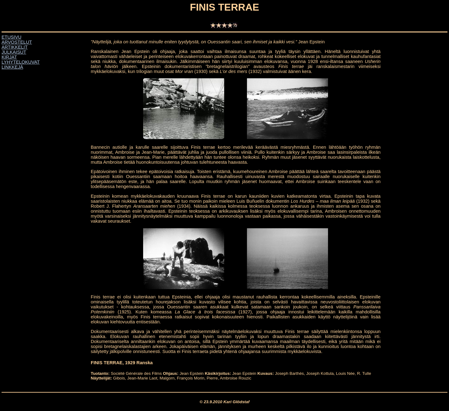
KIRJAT (9, 57)
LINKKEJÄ (12, 67)
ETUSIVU (12, 37)
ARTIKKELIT (15, 47)
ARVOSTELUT (17, 42)
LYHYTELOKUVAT (21, 62)
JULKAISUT (14, 52)
